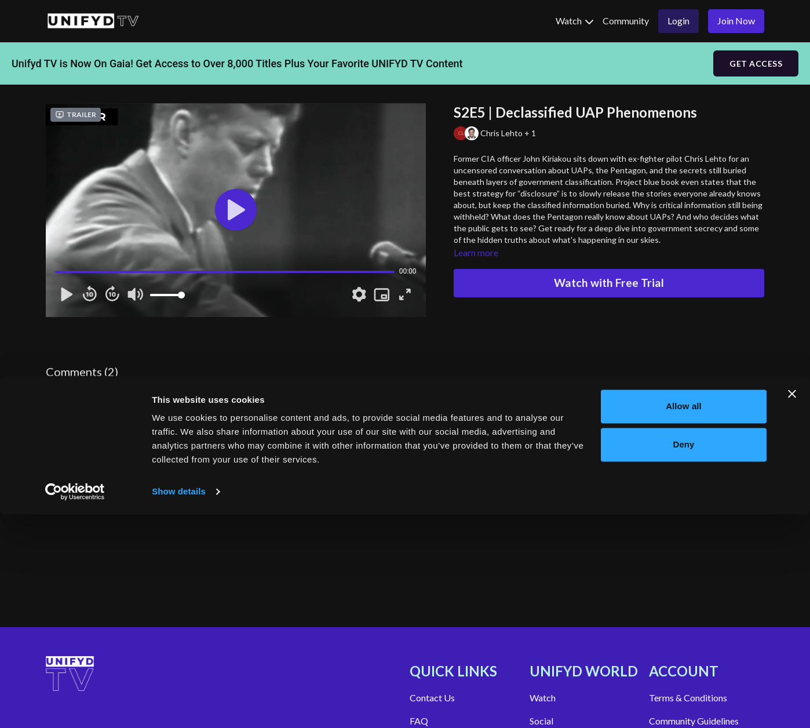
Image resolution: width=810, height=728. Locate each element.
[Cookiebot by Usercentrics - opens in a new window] (75, 705)
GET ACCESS (755, 63)
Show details (179, 705)
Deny (683, 658)
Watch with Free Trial (609, 282)
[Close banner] (792, 607)
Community (626, 20)
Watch (574, 20)
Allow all (684, 620)
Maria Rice (91, 418)
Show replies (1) (174, 448)
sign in (59, 386)
